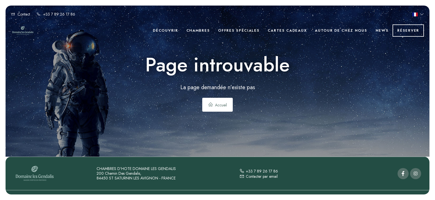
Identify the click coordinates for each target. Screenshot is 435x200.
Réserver (408, 30)
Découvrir (165, 30)
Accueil (217, 105)
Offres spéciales (238, 30)
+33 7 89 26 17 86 (258, 171)
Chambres (198, 30)
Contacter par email (258, 176)
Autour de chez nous (341, 30)
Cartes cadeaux (287, 30)
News (382, 30)
